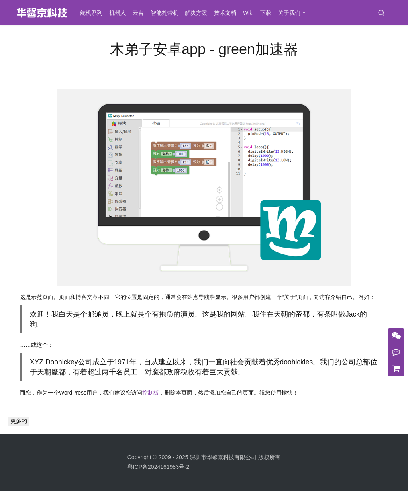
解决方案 (198, 13)
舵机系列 (93, 13)
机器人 (120, 13)
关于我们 (291, 13)
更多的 (18, 421)
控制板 (150, 392)
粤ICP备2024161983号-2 (159, 467)
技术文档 (227, 13)
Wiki (250, 13)
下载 (268, 13)
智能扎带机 (167, 13)
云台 (140, 13)
